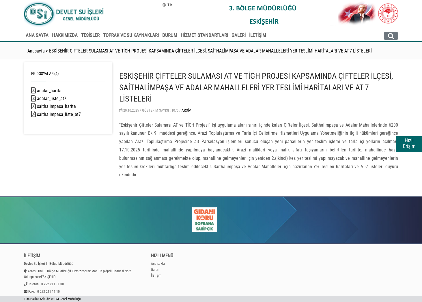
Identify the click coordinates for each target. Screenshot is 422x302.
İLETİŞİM (257, 35)
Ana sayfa (158, 264)
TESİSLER (90, 35)
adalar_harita (56, 90)
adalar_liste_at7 (59, 98)
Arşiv (186, 110)
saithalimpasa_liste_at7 (67, 114)
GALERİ (238, 35)
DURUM (169, 35)
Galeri (155, 270)
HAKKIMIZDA (65, 35)
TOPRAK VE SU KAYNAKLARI (131, 35)
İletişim (156, 275)
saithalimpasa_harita (64, 106)
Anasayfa (36, 51)
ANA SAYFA (37, 35)
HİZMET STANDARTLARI (204, 35)
